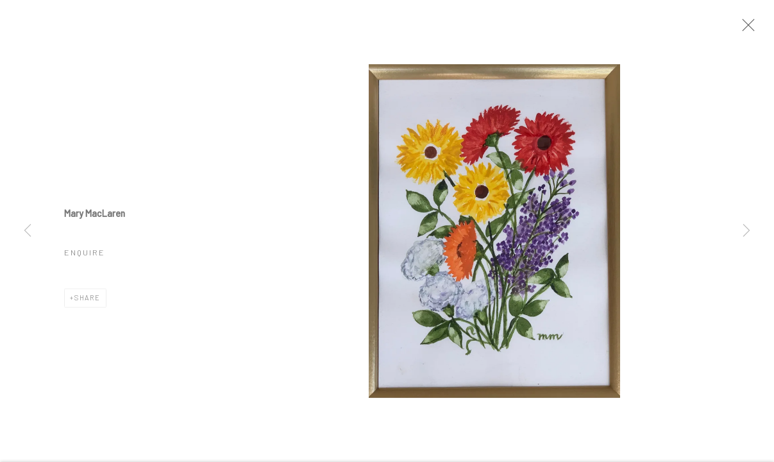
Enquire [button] (84, 255)
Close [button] (747, 28)
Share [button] (87, 300)
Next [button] (746, 231)
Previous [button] (27, 231)
